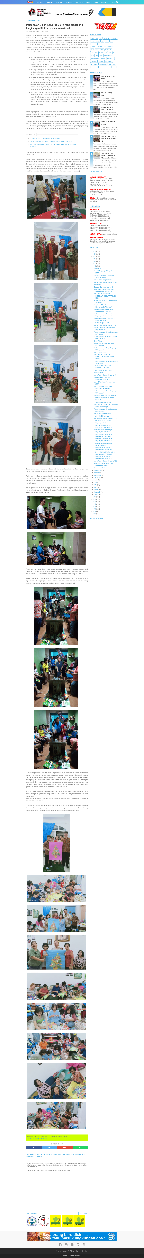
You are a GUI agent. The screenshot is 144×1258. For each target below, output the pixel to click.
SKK (106, 52)
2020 (94, 263)
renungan (102, 67)
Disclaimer (85, 1251)
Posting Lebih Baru (32, 1214)
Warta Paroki (95, 58)
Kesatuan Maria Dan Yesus (102, 402)
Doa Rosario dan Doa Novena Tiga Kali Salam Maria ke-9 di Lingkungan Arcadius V (53, 145)
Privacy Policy (74, 1251)
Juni (95, 482)
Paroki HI (40, 2)
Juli (95, 480)
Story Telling (98, 341)
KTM (111, 41)
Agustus (97, 477)
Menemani (97, 285)
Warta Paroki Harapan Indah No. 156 (105, 282)
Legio (110, 44)
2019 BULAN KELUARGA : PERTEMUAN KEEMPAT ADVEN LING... (105, 296)
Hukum (98, 41)
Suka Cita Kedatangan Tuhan (103, 370)
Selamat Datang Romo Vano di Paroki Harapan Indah (108, 139)
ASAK (92, 38)
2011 (94, 514)
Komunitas (78, 2)
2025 (94, 251)
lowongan (94, 64)
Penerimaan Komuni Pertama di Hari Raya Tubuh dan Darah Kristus (109, 155)
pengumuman (103, 64)
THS (97, 55)
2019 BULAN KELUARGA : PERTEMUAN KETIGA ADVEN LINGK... (104, 357)
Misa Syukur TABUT (100, 352)
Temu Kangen (98, 373)
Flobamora (106, 38)
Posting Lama (83, 1214)
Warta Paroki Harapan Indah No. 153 (105, 418)
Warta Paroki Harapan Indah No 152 (105, 461)
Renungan (59, 2)
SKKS (110, 52)
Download (104, 2)
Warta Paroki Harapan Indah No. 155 (105, 325)
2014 (94, 506)
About (57, 1251)
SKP (114, 52)
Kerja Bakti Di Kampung (101, 416)
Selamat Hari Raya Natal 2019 (103, 287)
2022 (94, 259)
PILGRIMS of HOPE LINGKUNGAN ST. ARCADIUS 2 (45, 138)
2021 (94, 261)
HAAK (92, 41)
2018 (94, 497)
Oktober (97, 473)
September (98, 475)
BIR (100, 38)
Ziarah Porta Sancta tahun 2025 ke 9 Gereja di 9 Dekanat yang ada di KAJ (51, 141)
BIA (97, 38)
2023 (94, 256)
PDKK (97, 49)
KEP (103, 41)
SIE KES (101, 52)
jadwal (103, 58)
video (114, 67)
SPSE (92, 55)
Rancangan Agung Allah (101, 323)
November (97, 470)
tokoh (109, 67)
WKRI (101, 55)
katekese (93, 61)
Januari (96, 494)
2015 (94, 504)
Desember (98, 268)
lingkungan (108, 61)
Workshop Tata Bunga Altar (102, 413)
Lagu (99, 44)
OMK (92, 49)
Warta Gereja (108, 55)
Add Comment (44, 32)
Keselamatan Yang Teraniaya (103, 280)
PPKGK (101, 49)
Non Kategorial (108, 47)
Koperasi (69, 2)
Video (96, 2)
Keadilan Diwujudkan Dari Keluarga (105, 395)
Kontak (114, 2)
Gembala (50, 2)
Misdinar (99, 47)
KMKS (107, 41)
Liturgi (93, 47)
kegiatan (100, 61)
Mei (95, 485)
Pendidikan (94, 52)
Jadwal (88, 2)
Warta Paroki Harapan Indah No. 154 (105, 375)
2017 (94, 499)
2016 (94, 502)
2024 (94, 254)
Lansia (105, 44)
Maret (96, 490)
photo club (112, 64)
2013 (94, 509)
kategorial (110, 58)
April (96, 487)
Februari (97, 492)
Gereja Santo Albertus (75, 1256)
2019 (94, 266)
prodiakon (94, 67)
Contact (64, 1251)
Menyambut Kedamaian (101, 468)
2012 (94, 511)
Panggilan (108, 49)
